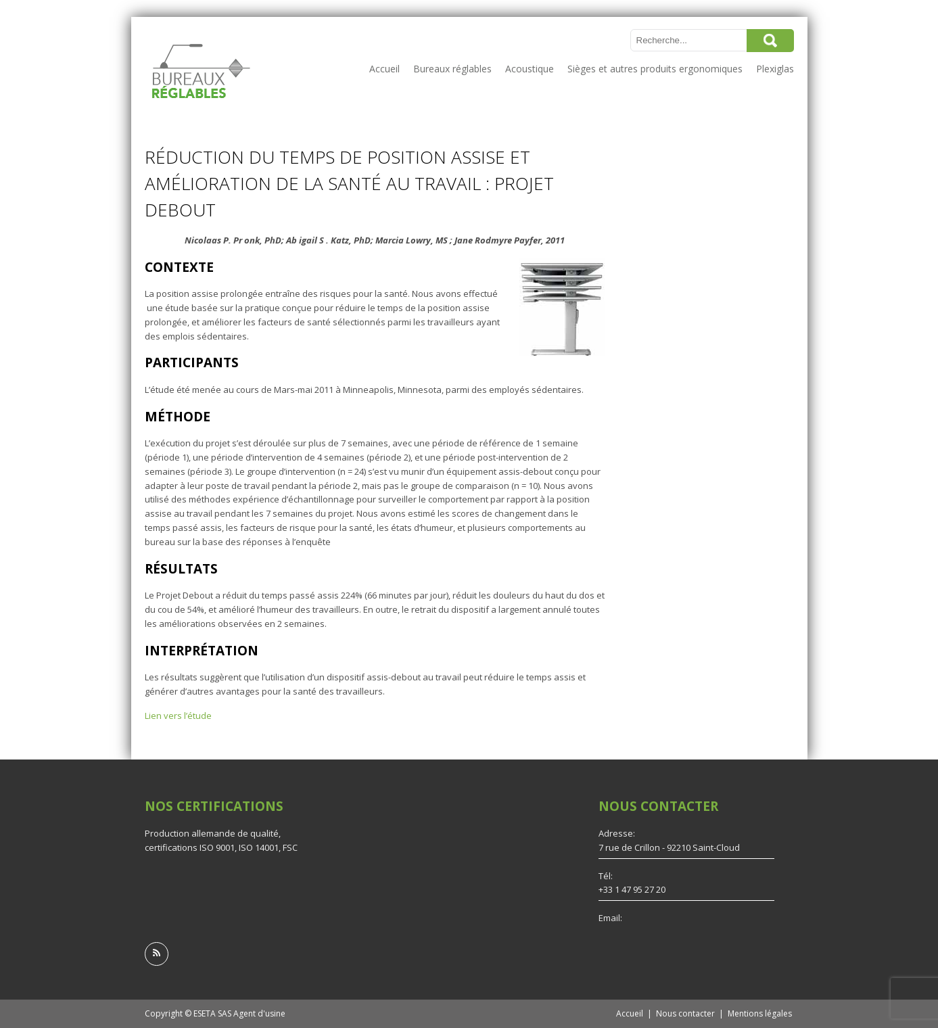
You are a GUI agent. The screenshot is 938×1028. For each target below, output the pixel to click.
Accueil (384, 68)
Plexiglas (775, 68)
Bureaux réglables (452, 68)
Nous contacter (685, 1013)
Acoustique (529, 68)
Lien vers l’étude (178, 715)
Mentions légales (760, 1013)
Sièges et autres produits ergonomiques (655, 68)
